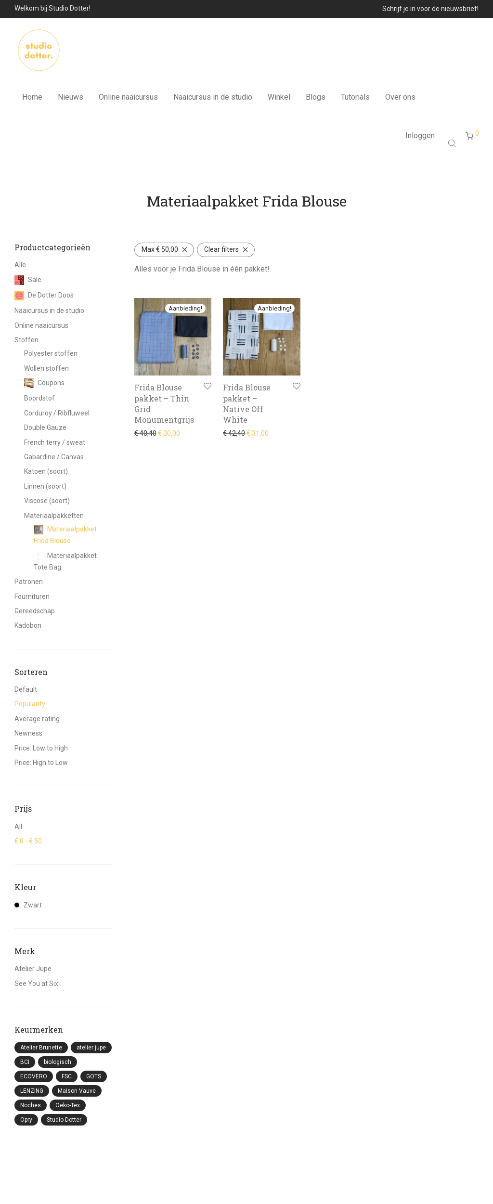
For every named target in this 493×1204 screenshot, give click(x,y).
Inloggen (420, 139)
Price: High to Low (41, 762)
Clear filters (221, 249)
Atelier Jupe (33, 968)
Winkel (279, 99)
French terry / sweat (54, 442)
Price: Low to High (41, 748)
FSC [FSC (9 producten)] (67, 1076)
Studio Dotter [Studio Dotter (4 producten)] (64, 1119)
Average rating (37, 719)
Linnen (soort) (45, 486)
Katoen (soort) (46, 471)
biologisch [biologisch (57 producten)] (57, 1062)
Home (32, 99)
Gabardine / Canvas (54, 457)
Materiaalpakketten (54, 515)
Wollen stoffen (46, 368)
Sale (27, 280)
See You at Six (36, 983)
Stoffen (26, 340)
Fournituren (32, 596)
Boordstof (39, 398)
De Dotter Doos (44, 295)
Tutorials (355, 99)
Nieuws (70, 99)
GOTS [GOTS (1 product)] (93, 1076)
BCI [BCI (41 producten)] (24, 1062)
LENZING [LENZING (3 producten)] (31, 1090)
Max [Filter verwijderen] (160, 249)
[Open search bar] (453, 147)
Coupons (44, 383)
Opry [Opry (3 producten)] (26, 1119)
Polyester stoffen (51, 353)
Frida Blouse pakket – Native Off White (247, 403)
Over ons (400, 99)
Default (25, 689)
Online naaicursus (128, 99)
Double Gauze (45, 427)
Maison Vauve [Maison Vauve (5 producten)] (77, 1090)
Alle (20, 265)
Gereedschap (34, 611)
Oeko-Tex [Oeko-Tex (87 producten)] (67, 1105)
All (18, 826)
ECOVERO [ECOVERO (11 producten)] (33, 1076)
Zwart (28, 905)
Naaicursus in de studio (212, 99)
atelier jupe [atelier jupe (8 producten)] (91, 1047)
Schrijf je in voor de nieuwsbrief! (430, 8)
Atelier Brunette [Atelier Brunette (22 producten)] (41, 1047)
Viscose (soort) (47, 501)
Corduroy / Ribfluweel (57, 413)
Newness (28, 733)
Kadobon (27, 625)
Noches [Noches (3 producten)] (30, 1105)
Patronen (28, 581)
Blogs (315, 99)
